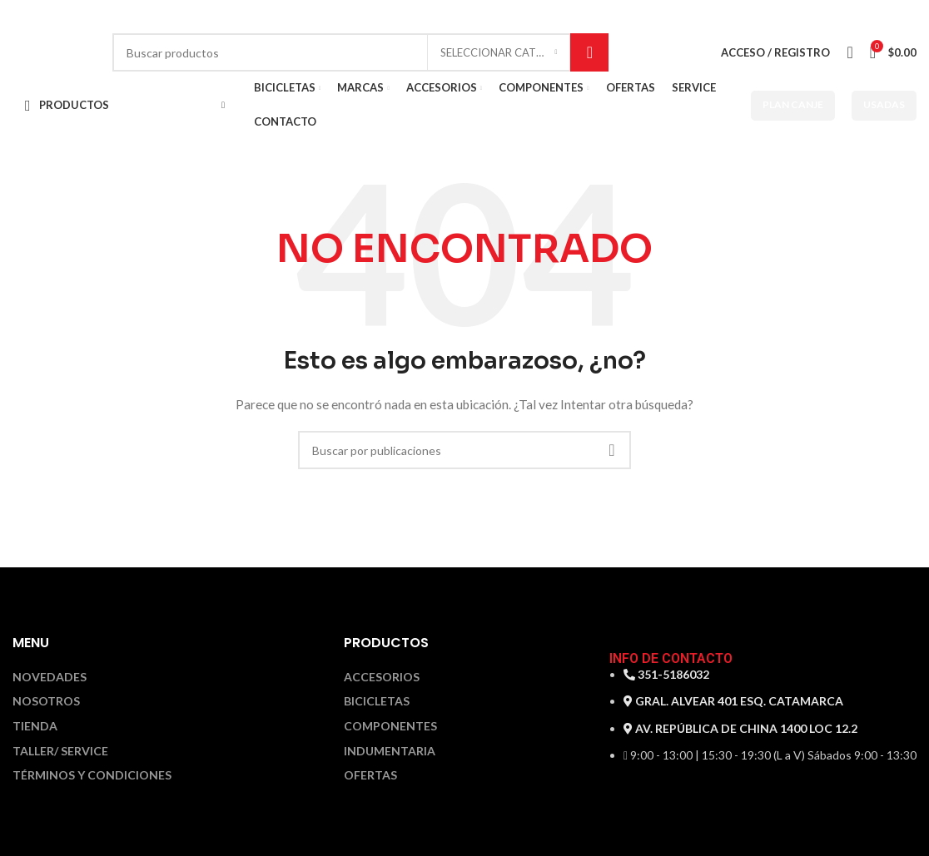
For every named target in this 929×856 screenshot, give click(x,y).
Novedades (49, 677)
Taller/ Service (60, 751)
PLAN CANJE (793, 104)
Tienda (34, 726)
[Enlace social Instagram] (909, 17)
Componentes (390, 726)
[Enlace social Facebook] (895, 17)
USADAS (884, 104)
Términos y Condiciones (91, 775)
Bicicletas (377, 701)
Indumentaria (389, 751)
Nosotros (46, 701)
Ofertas (370, 775)
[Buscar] (360, 52)
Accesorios (382, 677)
